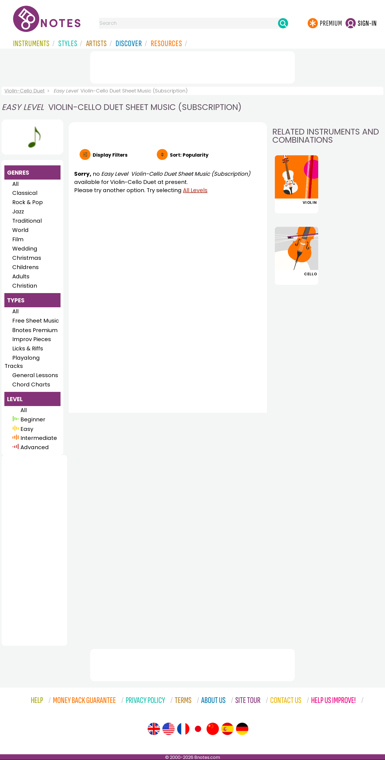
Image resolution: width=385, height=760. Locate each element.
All (15, 184)
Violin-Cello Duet (24, 90)
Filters (110, 155)
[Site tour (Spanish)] (227, 729)
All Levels (195, 190)
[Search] (283, 23)
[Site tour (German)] (242, 729)
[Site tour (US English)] (168, 729)
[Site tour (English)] (154, 729)
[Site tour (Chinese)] (212, 729)
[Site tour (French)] (183, 729)
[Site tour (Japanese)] (198, 729)
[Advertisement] (192, 66)
